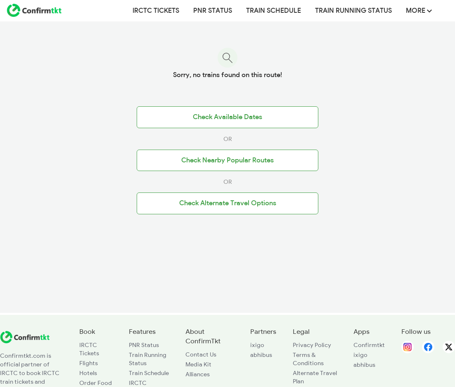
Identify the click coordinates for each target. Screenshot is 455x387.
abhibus (261, 355)
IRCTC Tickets (156, 10)
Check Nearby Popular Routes (227, 160)
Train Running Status (353, 10)
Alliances (197, 374)
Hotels (88, 373)
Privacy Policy (312, 345)
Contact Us (200, 354)
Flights (88, 363)
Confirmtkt (369, 345)
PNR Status (212, 10)
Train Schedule (273, 10)
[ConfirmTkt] (25, 341)
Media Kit (198, 364)
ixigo (257, 345)
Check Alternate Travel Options (227, 203)
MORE (419, 10)
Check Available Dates (227, 117)
